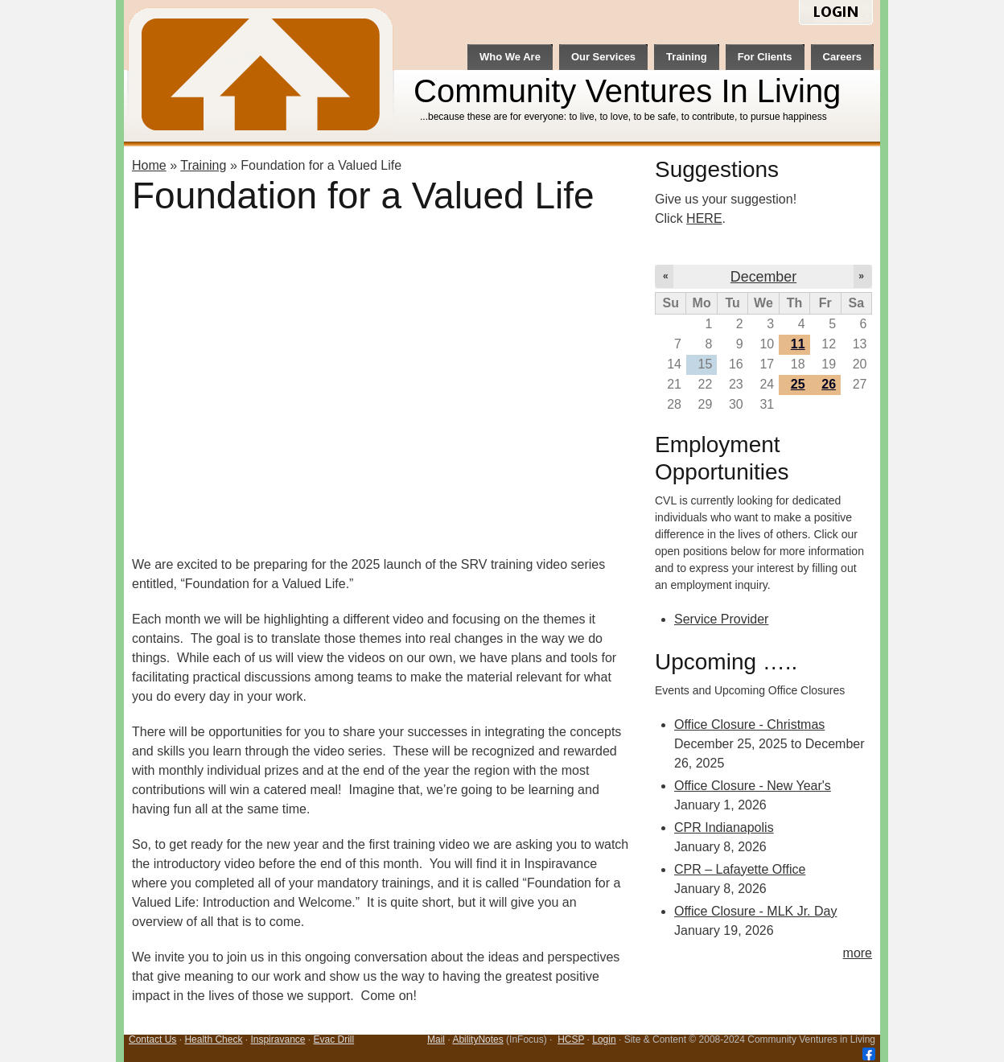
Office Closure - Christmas (749, 724)
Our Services (603, 57)
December (763, 277)
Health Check (213, 1039)
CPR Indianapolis (724, 827)
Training (686, 57)
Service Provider (721, 619)
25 (798, 384)
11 (798, 344)
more (857, 953)
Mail (436, 1039)
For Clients (765, 57)
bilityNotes (481, 1039)
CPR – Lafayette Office (739, 869)
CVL (262, 73)
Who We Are (510, 57)
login (835, 13)
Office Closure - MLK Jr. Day (755, 911)
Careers (842, 57)
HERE (704, 218)
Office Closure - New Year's (752, 785)
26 (828, 384)
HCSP (571, 1039)
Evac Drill (334, 1039)
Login (603, 1039)
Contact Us (152, 1039)
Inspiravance (277, 1039)
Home (149, 165)
